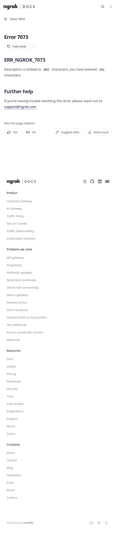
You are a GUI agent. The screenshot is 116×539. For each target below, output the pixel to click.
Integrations (15, 411)
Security (12, 389)
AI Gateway (14, 209)
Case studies (15, 404)
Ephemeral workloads (21, 280)
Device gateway (17, 295)
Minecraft (13, 340)
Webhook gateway (19, 272)
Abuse (11, 426)
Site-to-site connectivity (22, 287)
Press (10, 483)
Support (12, 419)
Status (11, 434)
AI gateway (14, 265)
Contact (12, 460)
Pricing (11, 374)
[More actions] (111, 7)
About (11, 453)
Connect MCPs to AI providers (22, 317)
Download (14, 381)
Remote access (17, 302)
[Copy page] (16, 46)
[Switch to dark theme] (106, 523)
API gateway (15, 258)
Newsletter (14, 475)
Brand (11, 490)
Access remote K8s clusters (22, 332)
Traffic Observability (20, 231)
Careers (12, 498)
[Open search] (102, 6)
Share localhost (17, 310)
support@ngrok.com (20, 106)
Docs (10, 359)
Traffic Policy (15, 216)
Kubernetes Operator (21, 238)
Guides (11, 366)
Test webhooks (17, 325)
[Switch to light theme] (99, 523)
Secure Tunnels (17, 223)
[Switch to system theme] (91, 523)
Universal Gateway (19, 201)
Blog (10, 468)
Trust (10, 396)
